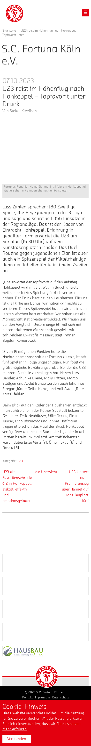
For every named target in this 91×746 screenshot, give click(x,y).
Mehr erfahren (14, 729)
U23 (20, 460)
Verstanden (16, 739)
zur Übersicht (46, 472)
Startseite (9, 30)
